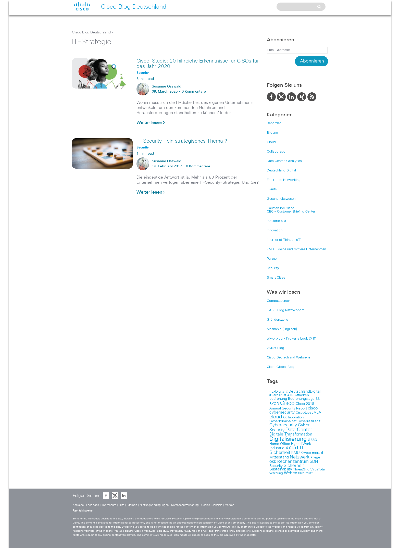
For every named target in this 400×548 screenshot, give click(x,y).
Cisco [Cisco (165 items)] (287, 403)
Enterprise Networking (284, 180)
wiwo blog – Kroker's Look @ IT (291, 338)
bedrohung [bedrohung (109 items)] (278, 399)
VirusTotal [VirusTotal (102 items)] (318, 469)
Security (273, 268)
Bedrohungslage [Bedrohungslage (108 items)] (301, 399)
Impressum (109, 505)
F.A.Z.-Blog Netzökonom (285, 310)
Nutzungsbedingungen (154, 505)
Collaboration (277, 151)
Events (272, 189)
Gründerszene (277, 319)
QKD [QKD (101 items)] (272, 462)
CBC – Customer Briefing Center (291, 211)
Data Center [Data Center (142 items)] (298, 429)
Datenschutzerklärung (185, 505)
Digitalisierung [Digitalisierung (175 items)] (288, 439)
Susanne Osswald (166, 86)
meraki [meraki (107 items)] (317, 453)
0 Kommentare (194, 91)
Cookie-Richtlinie (211, 505)
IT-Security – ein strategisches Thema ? (181, 141)
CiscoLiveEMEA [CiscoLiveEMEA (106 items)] (308, 412)
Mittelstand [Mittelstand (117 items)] (279, 457)
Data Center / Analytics (284, 161)
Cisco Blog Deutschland (91, 32)
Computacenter (278, 301)
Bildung (272, 132)
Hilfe (121, 505)
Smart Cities (276, 277)
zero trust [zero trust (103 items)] (305, 473)
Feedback (92, 505)
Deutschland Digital (281, 170)
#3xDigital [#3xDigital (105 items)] (277, 391)
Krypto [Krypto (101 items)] (306, 453)
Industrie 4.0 (276, 221)
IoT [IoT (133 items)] (295, 448)
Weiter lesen (150, 122)
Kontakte (78, 505)
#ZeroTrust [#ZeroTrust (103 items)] (277, 395)
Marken (229, 505)
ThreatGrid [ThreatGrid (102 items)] (301, 469)
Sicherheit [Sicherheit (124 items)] (294, 466)
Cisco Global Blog (280, 367)
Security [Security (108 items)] (276, 466)
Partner (272, 258)
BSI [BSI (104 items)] (318, 399)
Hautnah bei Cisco (280, 208)
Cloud (271, 142)
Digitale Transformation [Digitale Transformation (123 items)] (290, 434)
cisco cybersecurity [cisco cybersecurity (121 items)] (293, 410)
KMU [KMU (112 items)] (295, 453)
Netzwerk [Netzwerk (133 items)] (299, 457)
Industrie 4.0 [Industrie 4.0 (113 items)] (280, 448)
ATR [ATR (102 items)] (290, 395)
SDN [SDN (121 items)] (314, 461)
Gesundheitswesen (281, 199)
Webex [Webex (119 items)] (290, 473)
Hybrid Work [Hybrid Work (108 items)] (301, 444)
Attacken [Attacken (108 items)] (301, 395)
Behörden (274, 123)
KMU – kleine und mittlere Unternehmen (296, 249)
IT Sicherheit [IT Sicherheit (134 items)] (286, 450)
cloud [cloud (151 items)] (275, 416)
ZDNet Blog (275, 348)
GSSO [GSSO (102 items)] (312, 440)
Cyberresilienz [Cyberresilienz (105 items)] (308, 421)
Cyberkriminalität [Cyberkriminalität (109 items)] (282, 421)
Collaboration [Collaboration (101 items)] (293, 417)
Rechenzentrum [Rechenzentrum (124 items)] (293, 461)
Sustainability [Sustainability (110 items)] (280, 469)
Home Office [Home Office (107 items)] (279, 444)
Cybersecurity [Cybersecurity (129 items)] (283, 425)
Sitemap (132, 505)
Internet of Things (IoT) (284, 240)
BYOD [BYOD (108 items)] (274, 404)
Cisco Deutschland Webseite (288, 357)
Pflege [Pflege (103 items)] (315, 457)
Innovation (274, 230)
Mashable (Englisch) (282, 329)
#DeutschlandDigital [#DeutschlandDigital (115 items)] (303, 391)
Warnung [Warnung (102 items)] (276, 473)
